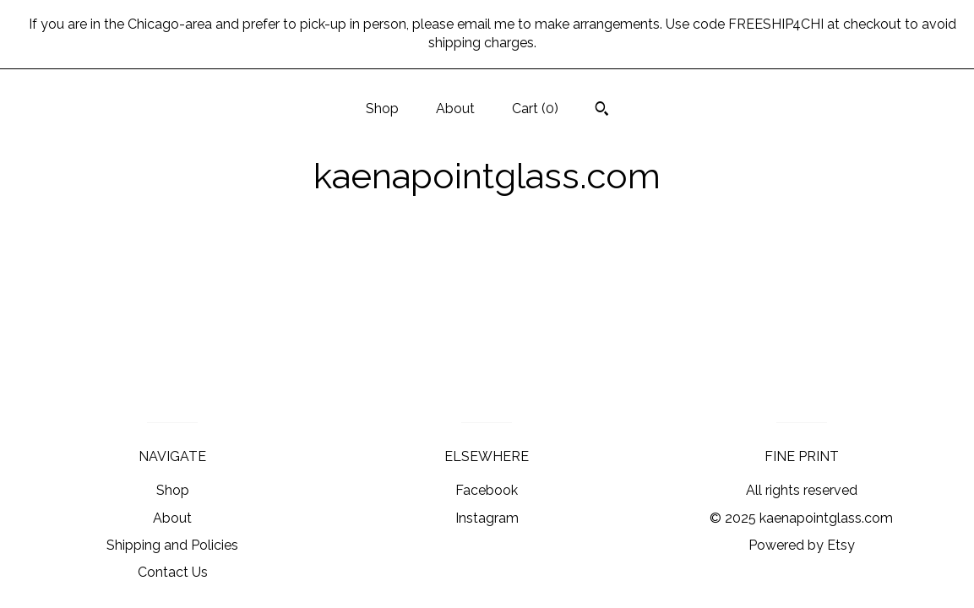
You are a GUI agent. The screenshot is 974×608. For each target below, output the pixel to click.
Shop (382, 108)
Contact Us (173, 572)
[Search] (602, 110)
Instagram (487, 518)
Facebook (486, 490)
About (455, 108)
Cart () (535, 108)
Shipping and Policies (172, 545)
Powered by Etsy (801, 545)
